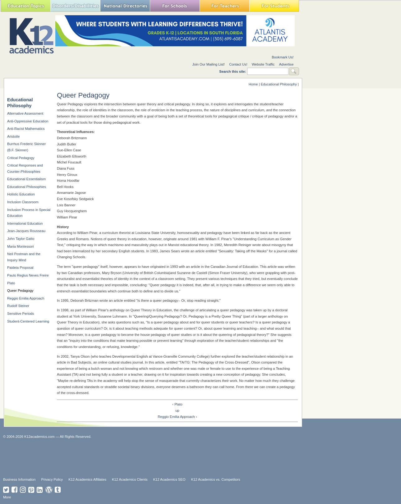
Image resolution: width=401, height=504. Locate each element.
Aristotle (13, 136)
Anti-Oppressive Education (27, 121)
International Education (25, 223)
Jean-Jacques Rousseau (26, 231)
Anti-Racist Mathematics (26, 129)
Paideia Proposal (20, 267)
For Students (274, 5)
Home (253, 84)
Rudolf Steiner (18, 306)
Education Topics (25, 5)
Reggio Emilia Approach (25, 298)
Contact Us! (238, 64)
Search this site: (233, 71)
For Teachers (224, 5)
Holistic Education (21, 194)
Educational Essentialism (26, 179)
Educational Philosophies (26, 187)
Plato (11, 283)
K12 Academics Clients (129, 479)
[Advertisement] (154, 457)
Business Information (19, 479)
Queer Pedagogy (20, 290)
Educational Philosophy (279, 84)
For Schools (175, 5)
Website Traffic (263, 64)
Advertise (286, 64)
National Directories (125, 5)
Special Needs (75, 5)
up (177, 410)
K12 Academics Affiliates (87, 479)
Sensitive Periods (20, 313)
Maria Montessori (20, 246)
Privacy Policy (52, 479)
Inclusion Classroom (23, 202)
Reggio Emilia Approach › (177, 417)
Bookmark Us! (282, 57)
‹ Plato (177, 404)
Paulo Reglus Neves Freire (28, 275)
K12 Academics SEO (169, 479)
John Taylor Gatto (20, 239)
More (7, 497)
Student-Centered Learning (28, 321)
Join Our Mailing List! (208, 64)
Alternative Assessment (25, 113)
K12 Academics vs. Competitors (215, 479)
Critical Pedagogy (21, 158)
